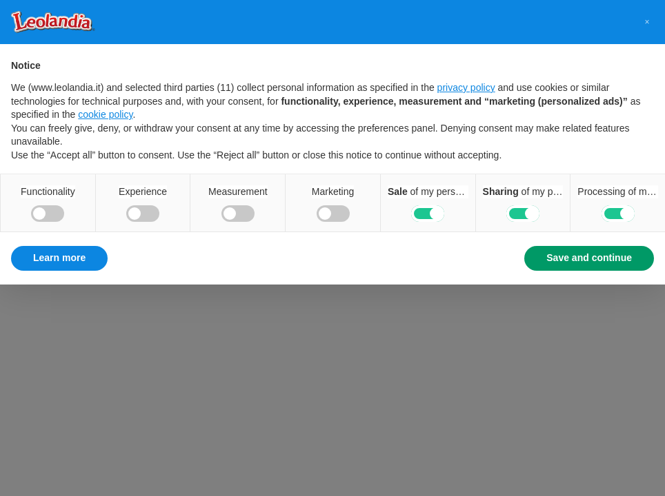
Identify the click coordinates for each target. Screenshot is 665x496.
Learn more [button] (59, 257)
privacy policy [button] (466, 87)
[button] (647, 22)
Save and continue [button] (589, 257)
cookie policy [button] (105, 114)
